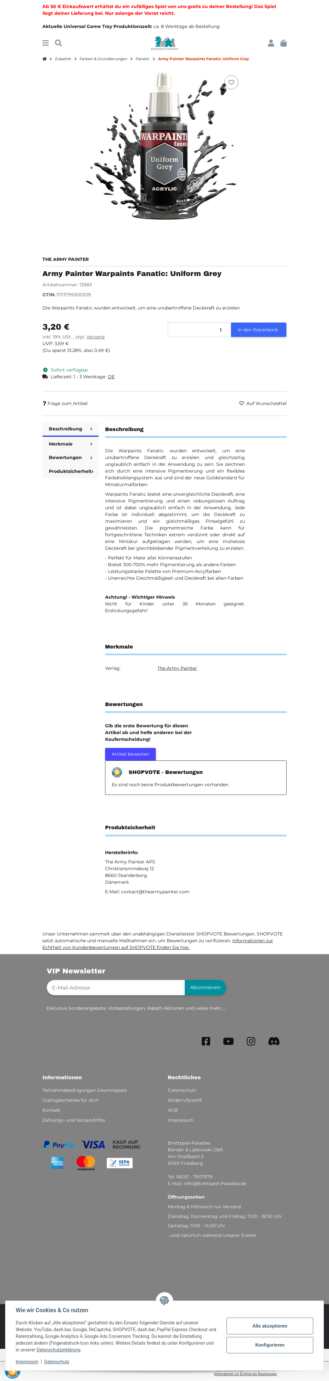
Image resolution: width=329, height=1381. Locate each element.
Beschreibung (70, 429)
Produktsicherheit (71, 471)
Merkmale (70, 444)
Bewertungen (70, 457)
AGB (173, 1110)
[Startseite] (44, 59)
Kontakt (51, 1110)
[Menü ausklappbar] (45, 43)
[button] (271, 43)
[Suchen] (58, 43)
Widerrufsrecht (185, 1100)
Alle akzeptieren (270, 1326)
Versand (95, 337)
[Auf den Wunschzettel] (231, 82)
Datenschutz (56, 1361)
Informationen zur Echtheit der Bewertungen (245, 1374)
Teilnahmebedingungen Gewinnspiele (84, 1090)
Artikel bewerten (130, 754)
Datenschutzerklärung (58, 1349)
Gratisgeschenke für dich (70, 1100)
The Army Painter (177, 668)
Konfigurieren (269, 1345)
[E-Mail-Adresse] (116, 987)
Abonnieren (205, 987)
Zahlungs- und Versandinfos (73, 1120)
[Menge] (199, 330)
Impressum (27, 1361)
